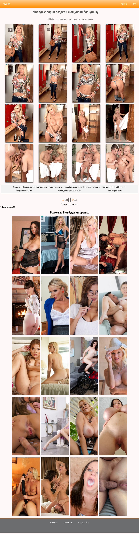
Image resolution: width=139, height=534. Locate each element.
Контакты (68, 522)
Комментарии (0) (8, 207)
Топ (134, 4)
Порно (124, 4)
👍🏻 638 (65, 200)
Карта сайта (83, 522)
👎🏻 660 (74, 200)
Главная (6, 4)
